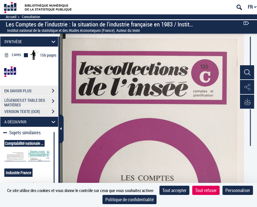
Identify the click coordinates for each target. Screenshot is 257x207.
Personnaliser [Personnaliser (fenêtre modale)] (237, 190)
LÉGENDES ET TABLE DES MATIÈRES (31, 101)
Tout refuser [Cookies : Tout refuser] (206, 190)
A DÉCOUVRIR (30, 122)
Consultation (31, 16)
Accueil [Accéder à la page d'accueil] (11, 16)
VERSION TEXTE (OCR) (31, 112)
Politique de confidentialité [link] (129, 199)
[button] (247, 72)
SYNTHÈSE (30, 42)
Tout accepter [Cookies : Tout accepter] (174, 190)
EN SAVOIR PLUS (31, 91)
